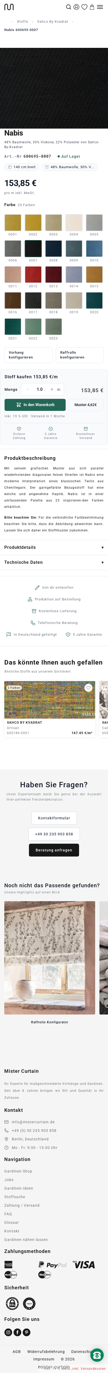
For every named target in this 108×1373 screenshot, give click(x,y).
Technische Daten (23, 562)
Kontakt (12, 1231)
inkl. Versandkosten (89, 1369)
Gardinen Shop (18, 1171)
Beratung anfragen (54, 850)
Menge (54, 389)
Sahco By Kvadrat (52, 22)
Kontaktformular (54, 818)
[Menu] (100, 7)
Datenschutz (83, 1351)
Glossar (11, 1222)
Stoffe (22, 22)
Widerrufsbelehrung (46, 1351)
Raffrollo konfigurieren (72, 355)
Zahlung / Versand (22, 1205)
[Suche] (68, 7)
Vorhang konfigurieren (21, 355)
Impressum (43, 1359)
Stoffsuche (14, 1197)
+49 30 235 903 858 (54, 834)
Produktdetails (20, 547)
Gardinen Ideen (18, 1188)
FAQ (8, 1214)
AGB (17, 1351)
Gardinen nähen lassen (26, 1239)
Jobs (9, 1180)
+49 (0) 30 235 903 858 (34, 1130)
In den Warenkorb (35, 404)
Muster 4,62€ (86, 405)
